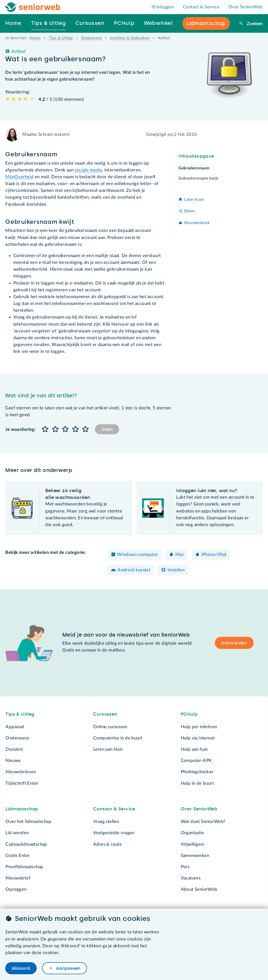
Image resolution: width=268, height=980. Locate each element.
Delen (189, 211)
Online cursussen (110, 727)
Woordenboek (197, 223)
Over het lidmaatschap (28, 821)
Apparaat (14, 727)
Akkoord (21, 968)
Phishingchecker (197, 772)
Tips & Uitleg (61, 38)
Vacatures (191, 878)
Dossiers (14, 749)
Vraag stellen (106, 821)
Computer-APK (196, 760)
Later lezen (194, 200)
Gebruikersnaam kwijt (198, 178)
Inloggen (162, 7)
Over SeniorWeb (245, 7)
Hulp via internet (198, 738)
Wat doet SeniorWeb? (203, 821)
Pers (185, 867)
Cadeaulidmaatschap (26, 844)
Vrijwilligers (192, 844)
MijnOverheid (19, 177)
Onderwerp (91, 38)
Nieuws (12, 760)
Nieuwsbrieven (20, 772)
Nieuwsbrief (17, 878)
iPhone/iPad (214, 554)
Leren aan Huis (108, 749)
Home (35, 38)
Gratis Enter (17, 855)
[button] (45, 429)
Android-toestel (134, 570)
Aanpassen (67, 968)
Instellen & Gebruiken (130, 38)
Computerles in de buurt (117, 738)
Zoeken (254, 23)
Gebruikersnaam (193, 168)
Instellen (176, 570)
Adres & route (107, 844)
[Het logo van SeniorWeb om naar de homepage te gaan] (32, 7)
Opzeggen (15, 889)
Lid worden (17, 833)
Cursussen (105, 714)
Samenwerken (195, 855)
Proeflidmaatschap (24, 867)
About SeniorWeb (199, 889)
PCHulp (189, 714)
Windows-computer (137, 554)
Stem (107, 429)
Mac (179, 554)
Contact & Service (201, 7)
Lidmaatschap (21, 808)
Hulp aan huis (194, 749)
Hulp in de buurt (197, 783)
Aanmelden (234, 642)
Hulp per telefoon (199, 727)
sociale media (88, 170)
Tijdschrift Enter (21, 783)
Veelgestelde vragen (114, 833)
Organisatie (192, 833)
